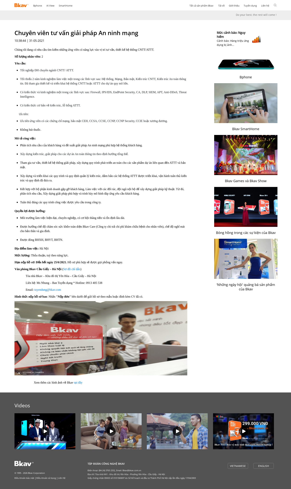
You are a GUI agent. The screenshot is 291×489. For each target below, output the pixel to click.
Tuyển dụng (250, 5)
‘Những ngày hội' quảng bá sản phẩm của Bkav (246, 286)
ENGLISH (263, 466)
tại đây (78, 382)
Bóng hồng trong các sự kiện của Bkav (246, 232)
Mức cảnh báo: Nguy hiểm (231, 35)
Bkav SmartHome (245, 129)
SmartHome (65, 5)
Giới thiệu (234, 5)
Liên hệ (265, 5)
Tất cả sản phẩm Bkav (201, 5)
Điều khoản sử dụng (46, 478)
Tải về (221, 5)
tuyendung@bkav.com (47, 289)
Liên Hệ (61, 478)
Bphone (37, 5)
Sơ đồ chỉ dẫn (71, 269)
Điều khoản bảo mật (24, 478)
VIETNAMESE (238, 466)
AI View (50, 5)
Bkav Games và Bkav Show (246, 181)
